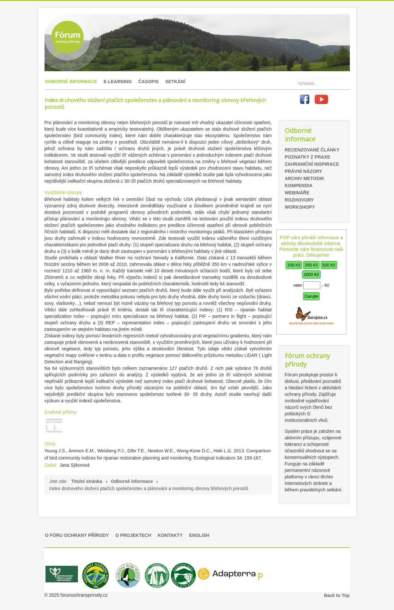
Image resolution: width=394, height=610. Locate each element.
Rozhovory (299, 199)
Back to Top (337, 595)
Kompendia (299, 185)
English (199, 535)
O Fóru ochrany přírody (77, 535)
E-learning (118, 81)
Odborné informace (71, 81)
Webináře (297, 192)
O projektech (133, 535)
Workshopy (300, 207)
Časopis (148, 81)
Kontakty (170, 535)
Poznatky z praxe (307, 157)
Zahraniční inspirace (312, 164)
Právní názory (303, 171)
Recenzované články (312, 149)
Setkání (175, 81)
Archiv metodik (304, 178)
